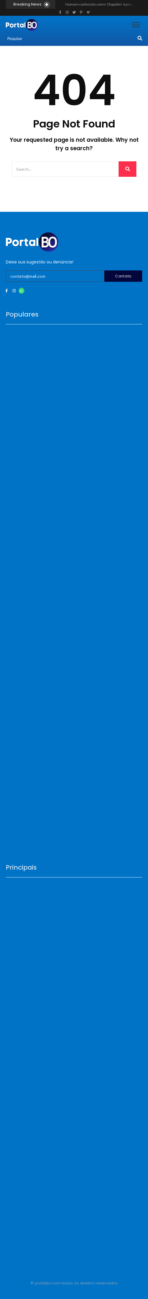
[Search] (72, 38)
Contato (123, 276)
